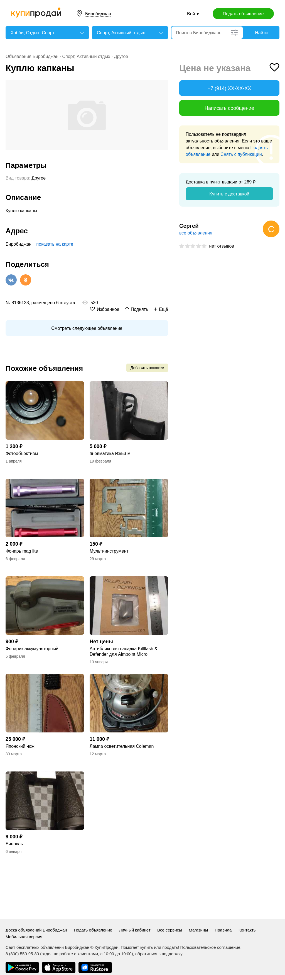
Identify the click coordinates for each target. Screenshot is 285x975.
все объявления (195, 233)
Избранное (108, 309)
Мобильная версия (24, 936)
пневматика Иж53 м (110, 453)
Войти (193, 13)
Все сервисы (169, 930)
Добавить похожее (147, 368)
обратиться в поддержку (158, 953)
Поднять (139, 309)
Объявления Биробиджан (32, 56)
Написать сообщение (229, 108)
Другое (121, 56)
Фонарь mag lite (22, 551)
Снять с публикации (241, 154)
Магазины (198, 930)
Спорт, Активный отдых (86, 56)
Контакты (248, 930)
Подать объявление (243, 13)
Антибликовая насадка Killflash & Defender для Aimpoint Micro (124, 651)
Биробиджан (98, 13)
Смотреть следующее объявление (86, 328)
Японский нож (20, 746)
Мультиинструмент (109, 551)
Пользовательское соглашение (210, 947)
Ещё (163, 309)
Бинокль (14, 843)
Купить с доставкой (229, 194)
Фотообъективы (22, 453)
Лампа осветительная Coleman (122, 746)
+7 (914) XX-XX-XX (229, 88)
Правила (223, 930)
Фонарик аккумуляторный (32, 648)
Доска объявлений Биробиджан (36, 930)
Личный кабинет (135, 930)
